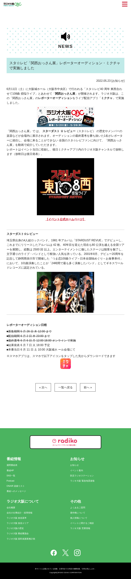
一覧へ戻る (65, 387)
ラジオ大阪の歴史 (15, 528)
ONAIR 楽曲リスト (16, 486)
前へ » (88, 387)
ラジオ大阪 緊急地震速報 (82, 481)
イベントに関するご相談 (82, 523)
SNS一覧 (11, 475)
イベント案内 (76, 470)
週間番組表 (12, 465)
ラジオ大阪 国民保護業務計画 (21, 539)
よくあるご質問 (77, 507)
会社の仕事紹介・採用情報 (19, 513)
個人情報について (78, 518)
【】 (65, 219)
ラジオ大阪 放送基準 (16, 518)
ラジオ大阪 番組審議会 (18, 533)
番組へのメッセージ (16, 491)
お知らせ (74, 465)
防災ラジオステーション (82, 475)
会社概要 (11, 507)
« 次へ (43, 387)
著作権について (77, 513)
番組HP (10, 470)
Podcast (10, 481)
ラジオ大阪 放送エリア (18, 523)
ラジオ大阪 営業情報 (80, 528)
